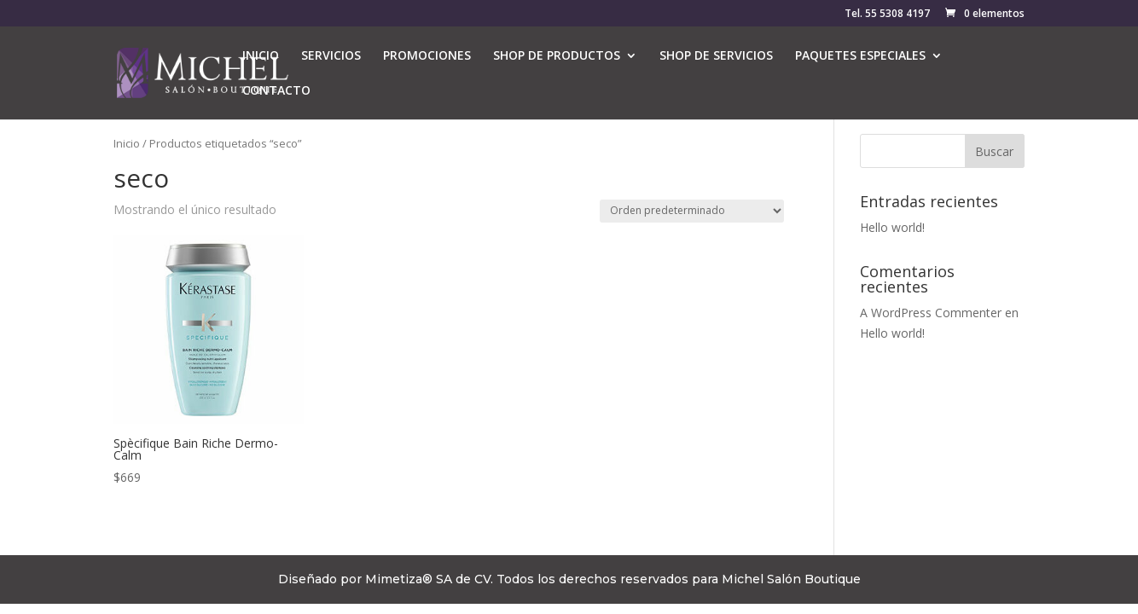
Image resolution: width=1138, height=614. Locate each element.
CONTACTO (276, 91)
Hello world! (892, 227)
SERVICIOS (331, 56)
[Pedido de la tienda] (692, 211)
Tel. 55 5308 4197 (887, 14)
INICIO (260, 56)
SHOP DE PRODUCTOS (556, 56)
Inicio (126, 143)
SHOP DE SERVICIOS (716, 56)
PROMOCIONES (427, 56)
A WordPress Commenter (931, 312)
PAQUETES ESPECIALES (860, 56)
